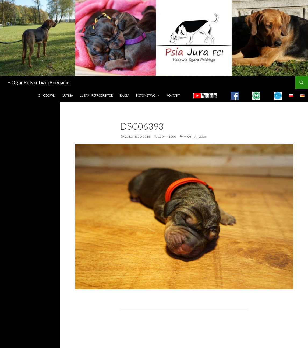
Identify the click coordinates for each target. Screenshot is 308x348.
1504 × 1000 (167, 137)
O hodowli (46, 95)
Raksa (124, 95)
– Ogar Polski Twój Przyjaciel (39, 82)
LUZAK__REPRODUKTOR (96, 95)
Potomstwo (145, 95)
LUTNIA (67, 95)
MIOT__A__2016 (195, 137)
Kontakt (173, 95)
